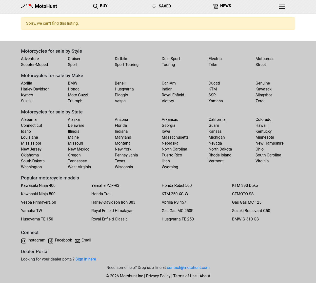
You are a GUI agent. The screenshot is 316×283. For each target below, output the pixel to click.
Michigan (217, 137)
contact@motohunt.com (188, 267)
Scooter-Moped (34, 64)
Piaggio (121, 95)
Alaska (74, 119)
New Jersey (31, 149)
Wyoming (170, 167)
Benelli (120, 83)
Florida (121, 125)
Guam (214, 125)
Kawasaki (264, 89)
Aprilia (26, 83)
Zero (259, 101)
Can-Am (169, 83)
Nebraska (170, 143)
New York (123, 149)
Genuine (263, 83)
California (217, 119)
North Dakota (220, 149)
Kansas (215, 131)
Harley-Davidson (35, 89)
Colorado (264, 119)
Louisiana (29, 137)
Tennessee (77, 161)
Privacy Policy (158, 276)
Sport (73, 64)
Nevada (215, 143)
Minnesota (265, 137)
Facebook (63, 240)
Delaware (76, 125)
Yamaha (216, 101)
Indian (167, 89)
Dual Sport (171, 58)
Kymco (27, 95)
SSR (212, 95)
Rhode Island (220, 155)
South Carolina (268, 155)
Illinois (73, 131)
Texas (120, 161)
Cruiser (74, 58)
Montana (122, 143)
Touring (168, 64)
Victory (168, 101)
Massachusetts (175, 137)
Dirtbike (121, 58)
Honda (73, 89)
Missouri (75, 143)
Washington (31, 167)
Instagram (36, 240)
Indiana (121, 131)
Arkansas (170, 119)
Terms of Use (185, 276)
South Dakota (33, 161)
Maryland (123, 137)
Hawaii (262, 125)
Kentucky (264, 131)
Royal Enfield (173, 95)
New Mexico (79, 149)
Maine (73, 137)
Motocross (265, 58)
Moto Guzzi (78, 95)
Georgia (168, 125)
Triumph (75, 101)
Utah (166, 161)
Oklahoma (30, 155)
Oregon (74, 155)
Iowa (166, 131)
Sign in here (86, 259)
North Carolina (174, 149)
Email (86, 240)
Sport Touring (126, 64)
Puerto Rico (172, 155)
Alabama (29, 119)
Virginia (262, 161)
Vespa (120, 101)
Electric (215, 58)
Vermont (216, 161)
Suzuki (27, 101)
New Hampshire (270, 143)
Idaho (26, 131)
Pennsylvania (126, 155)
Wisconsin (124, 167)
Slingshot (264, 95)
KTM (213, 89)
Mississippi (31, 143)
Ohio (260, 149)
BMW (72, 83)
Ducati (214, 83)
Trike (213, 64)
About (204, 276)
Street (261, 64)
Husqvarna (124, 89)
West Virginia (79, 167)
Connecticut (31, 125)
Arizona (121, 119)
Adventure (30, 58)
